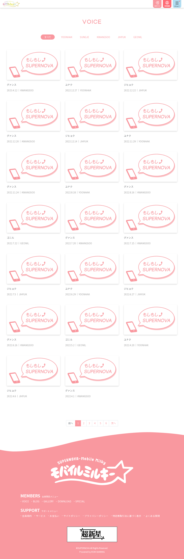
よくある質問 (152, 516)
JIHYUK (122, 37)
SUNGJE (84, 37)
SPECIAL (81, 501)
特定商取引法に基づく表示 (127, 516)
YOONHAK (66, 37)
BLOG (36, 501)
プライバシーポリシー (96, 516)
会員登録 (167, 6)
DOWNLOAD (65, 501)
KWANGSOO (103, 37)
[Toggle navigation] (177, 4)
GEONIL (137, 37)
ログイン (157, 6)
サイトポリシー (72, 516)
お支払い (54, 516)
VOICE (25, 501)
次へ (113, 423)
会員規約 (27, 516)
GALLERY (49, 501)
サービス (40, 516)
